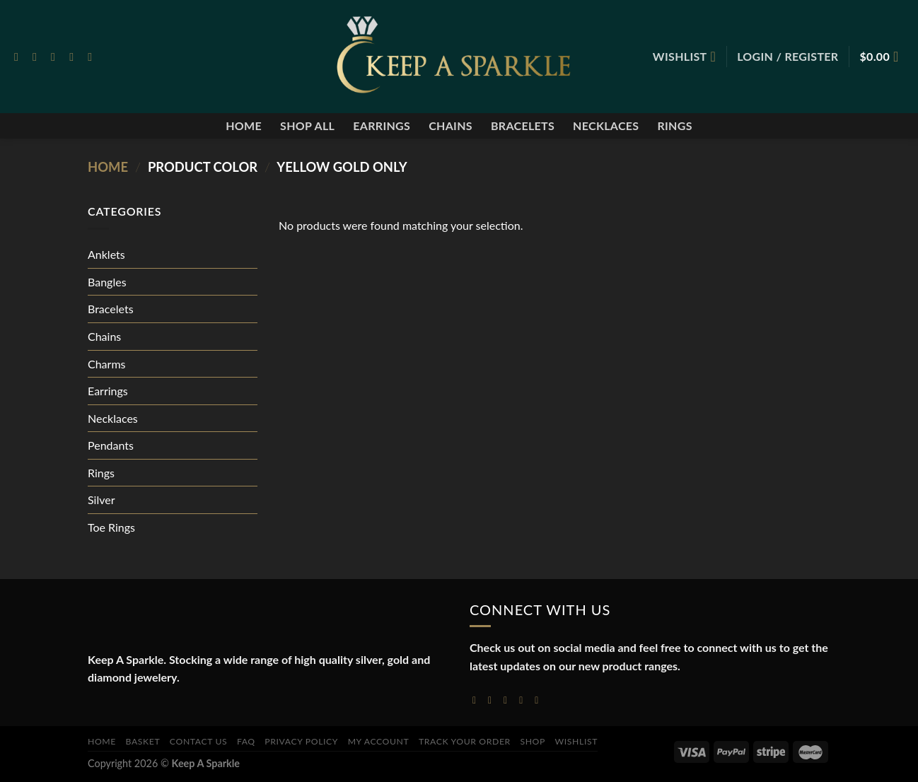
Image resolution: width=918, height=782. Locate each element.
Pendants (111, 445)
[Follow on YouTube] (540, 700)
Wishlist (576, 741)
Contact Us (198, 741)
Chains (450, 125)
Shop (532, 741)
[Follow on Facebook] (19, 56)
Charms (106, 363)
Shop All (307, 125)
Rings (674, 125)
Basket (143, 741)
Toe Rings (111, 527)
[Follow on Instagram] (38, 56)
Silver (101, 499)
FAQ (246, 741)
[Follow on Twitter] (56, 56)
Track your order (465, 741)
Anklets (106, 254)
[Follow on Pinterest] (93, 56)
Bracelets (522, 125)
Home (244, 125)
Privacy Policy (301, 741)
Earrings (381, 125)
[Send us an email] (75, 56)
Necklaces (606, 125)
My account (378, 741)
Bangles (107, 281)
